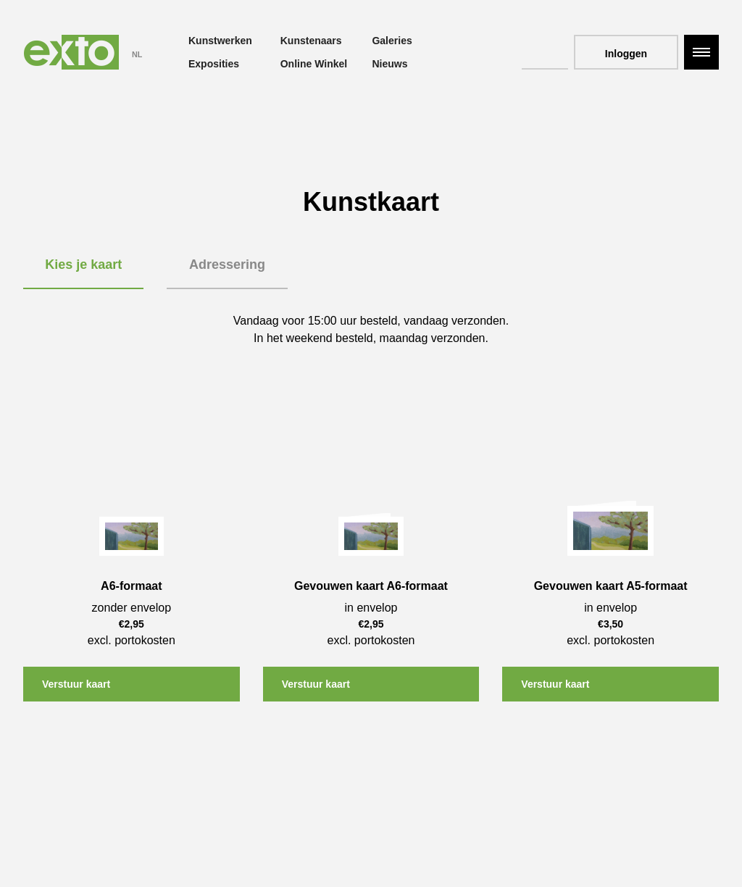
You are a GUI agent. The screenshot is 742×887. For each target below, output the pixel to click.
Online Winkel (313, 64)
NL (137, 54)
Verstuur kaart (76, 684)
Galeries (392, 40)
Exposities (213, 64)
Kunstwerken (220, 40)
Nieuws (389, 64)
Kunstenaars (311, 40)
